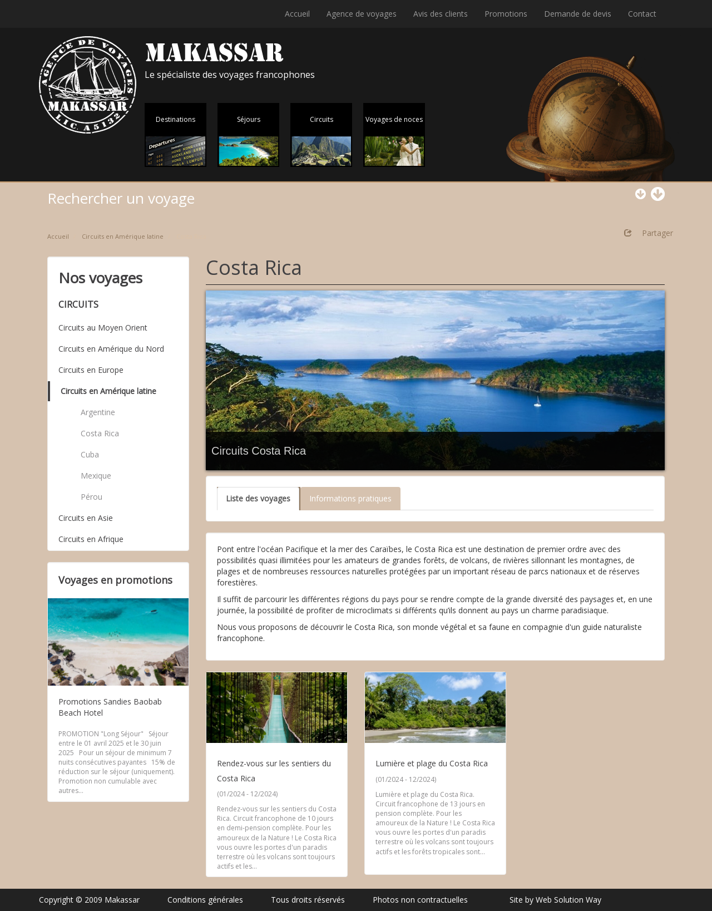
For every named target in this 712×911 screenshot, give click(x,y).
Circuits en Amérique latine (123, 236)
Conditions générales (205, 899)
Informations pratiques (350, 498)
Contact (642, 13)
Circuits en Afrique (90, 539)
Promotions (505, 13)
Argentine (98, 412)
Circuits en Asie (85, 518)
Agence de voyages (362, 13)
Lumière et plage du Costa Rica (431, 763)
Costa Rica (100, 433)
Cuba (90, 454)
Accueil (297, 13)
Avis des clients (440, 13)
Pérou (91, 496)
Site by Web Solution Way (555, 899)
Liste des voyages (258, 498)
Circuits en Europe (90, 370)
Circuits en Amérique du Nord (111, 348)
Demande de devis (577, 13)
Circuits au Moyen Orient (102, 327)
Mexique (96, 475)
